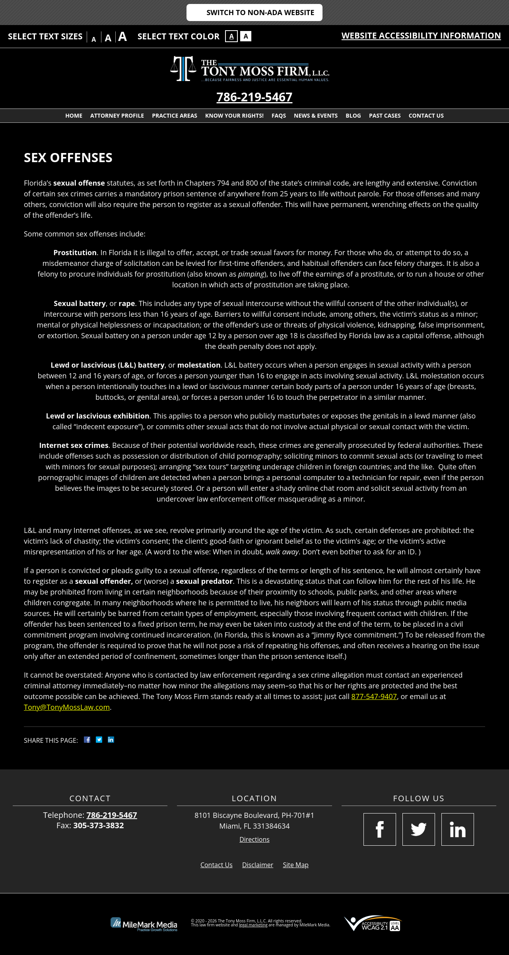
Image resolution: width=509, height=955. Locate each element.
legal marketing (253, 925)
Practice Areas (174, 115)
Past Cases (385, 115)
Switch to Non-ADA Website (260, 12)
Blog (353, 115)
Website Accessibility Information (421, 35)
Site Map (296, 864)
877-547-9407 (374, 696)
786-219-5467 (255, 97)
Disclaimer (257, 864)
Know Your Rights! (234, 115)
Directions (254, 839)
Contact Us (426, 115)
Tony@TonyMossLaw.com (67, 707)
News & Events (316, 115)
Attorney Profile (117, 115)
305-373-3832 (98, 825)
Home (73, 115)
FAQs (279, 115)
